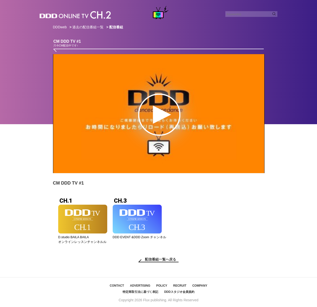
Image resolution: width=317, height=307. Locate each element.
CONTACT (117, 285)
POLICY (161, 285)
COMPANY (199, 285)
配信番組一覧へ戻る (160, 259)
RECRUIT (179, 285)
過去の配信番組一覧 (88, 27)
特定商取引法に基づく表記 (140, 292)
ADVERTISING (140, 285)
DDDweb (60, 27)
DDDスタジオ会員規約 (179, 292)
